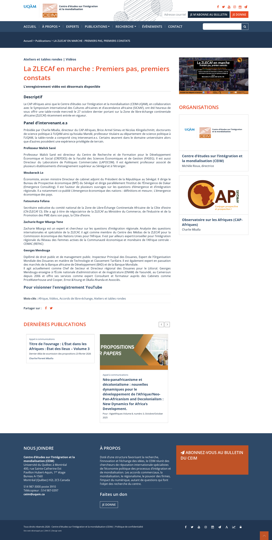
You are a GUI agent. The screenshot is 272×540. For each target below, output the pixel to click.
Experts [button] (72, 26)
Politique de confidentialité (129, 526)
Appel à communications (42, 339)
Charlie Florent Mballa (41, 358)
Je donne (109, 505)
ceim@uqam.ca (34, 494)
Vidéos (71, 59)
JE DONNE (239, 14)
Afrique (43, 298)
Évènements (152, 26)
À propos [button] (50, 26)
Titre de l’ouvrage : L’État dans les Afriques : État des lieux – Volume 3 (59, 346)
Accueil (30, 26)
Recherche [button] (125, 26)
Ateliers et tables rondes (43, 59)
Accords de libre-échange (76, 298)
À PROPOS (110, 448)
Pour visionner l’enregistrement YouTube (63, 287)
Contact (175, 26)
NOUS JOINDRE (39, 448)
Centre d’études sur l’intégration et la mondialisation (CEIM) (212, 158)
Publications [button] (96, 26)
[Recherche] (222, 26)
